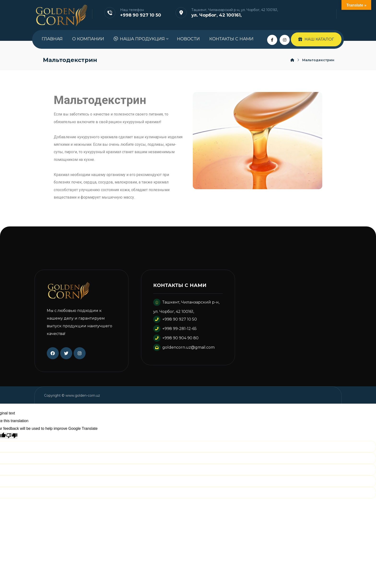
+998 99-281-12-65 (175, 330)
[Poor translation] (12, 438)
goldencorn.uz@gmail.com (184, 349)
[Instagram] (285, 40)
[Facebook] (272, 40)
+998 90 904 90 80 (176, 340)
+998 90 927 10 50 (175, 321)
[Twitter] (66, 355)
